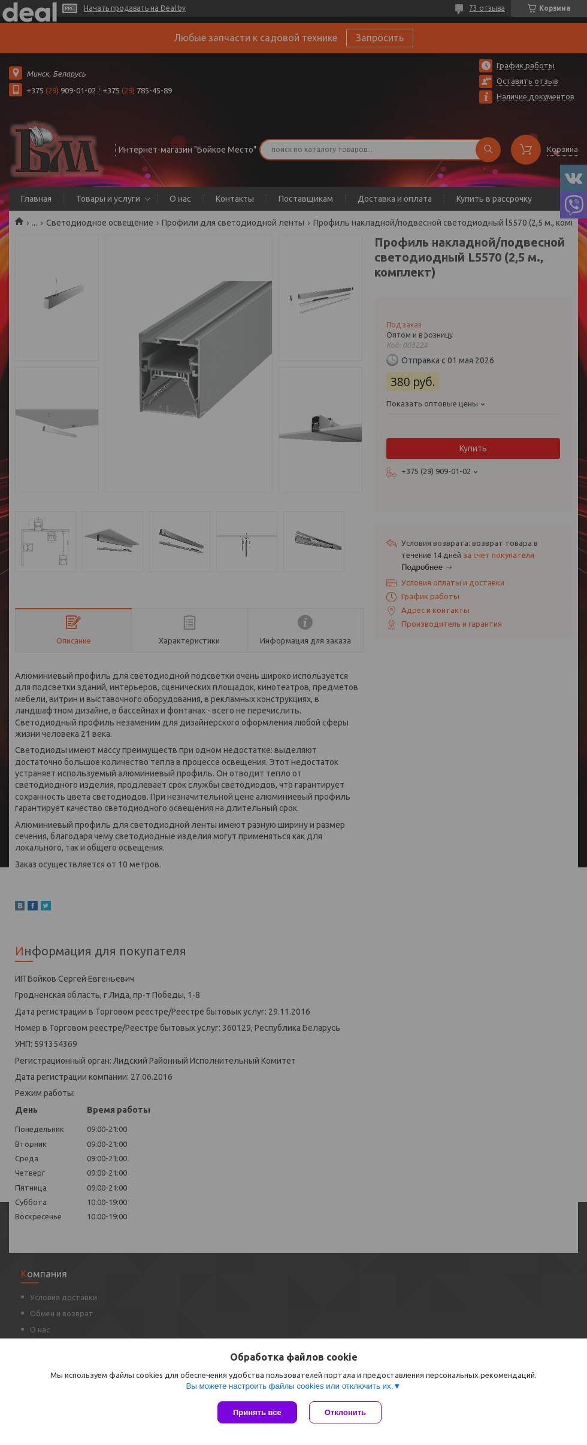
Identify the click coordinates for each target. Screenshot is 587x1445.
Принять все (257, 1412)
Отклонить (345, 1412)
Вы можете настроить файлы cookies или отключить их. (289, 1386)
